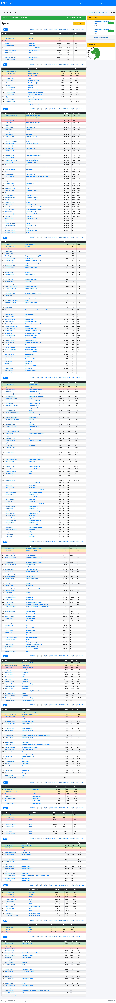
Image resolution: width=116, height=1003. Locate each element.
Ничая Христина (9, 174)
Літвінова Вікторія (11, 518)
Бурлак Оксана (10, 826)
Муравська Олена (10, 695)
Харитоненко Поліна (11, 172)
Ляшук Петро (9, 630)
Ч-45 (78, 29)
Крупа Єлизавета (10, 511)
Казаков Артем (10, 94)
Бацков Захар (9, 253)
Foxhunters (25, 665)
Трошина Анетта (10, 410)
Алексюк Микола (10, 298)
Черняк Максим (9, 312)
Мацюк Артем (9, 609)
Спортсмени (103, 3)
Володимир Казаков (11, 953)
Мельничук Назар (10, 875)
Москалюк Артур (10, 83)
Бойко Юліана (9, 794)
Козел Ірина (8, 216)
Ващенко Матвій (10, 90)
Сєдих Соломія (9, 41)
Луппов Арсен (9, 331)
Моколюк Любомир (10, 324)
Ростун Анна (9, 527)
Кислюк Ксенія (9, 667)
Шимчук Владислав (10, 338)
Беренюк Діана (9, 218)
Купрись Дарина (10, 798)
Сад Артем (8, 773)
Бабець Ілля (8, 599)
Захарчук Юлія (9, 136)
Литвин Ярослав (10, 265)
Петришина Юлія (11, 897)
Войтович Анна (9, 176)
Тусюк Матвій (9, 263)
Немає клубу (29, 258)
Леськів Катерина (10, 232)
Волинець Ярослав (10, 974)
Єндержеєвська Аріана (12, 436)
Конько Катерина (10, 686)
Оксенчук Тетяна (10, 455)
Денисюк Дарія (9, 698)
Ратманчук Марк (9, 267)
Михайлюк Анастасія (11, 200)
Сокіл (27, 172)
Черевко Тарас (9, 742)
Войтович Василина (11, 141)
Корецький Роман (10, 744)
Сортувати (78, 23)
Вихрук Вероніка (10, 494)
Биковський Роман (10, 607)
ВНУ (30, 908)
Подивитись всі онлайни (101, 37)
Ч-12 (43, 29)
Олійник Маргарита (11, 429)
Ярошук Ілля (8, 726)
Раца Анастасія (10, 522)
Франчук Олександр (11, 310)
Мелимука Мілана (10, 38)
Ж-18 (63, 29)
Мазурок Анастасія (11, 426)
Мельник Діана (9, 209)
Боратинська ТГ (33, 90)
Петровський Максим (11, 637)
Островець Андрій (10, 777)
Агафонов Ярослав (10, 597)
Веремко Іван (9, 871)
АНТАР (24, 983)
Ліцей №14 (32, 412)
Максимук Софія (10, 394)
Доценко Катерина (11, 904)
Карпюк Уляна (9, 52)
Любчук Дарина (10, 424)
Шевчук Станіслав (10, 723)
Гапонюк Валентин (10, 712)
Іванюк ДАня (8, 296)
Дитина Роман (9, 618)
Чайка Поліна (9, 536)
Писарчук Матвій (10, 639)
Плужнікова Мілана (10, 153)
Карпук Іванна (9, 691)
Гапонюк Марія (10, 415)
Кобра (31, 38)
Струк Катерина (10, 230)
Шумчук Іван (8, 850)
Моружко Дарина (10, 670)
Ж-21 (74, 29)
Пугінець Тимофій (10, 291)
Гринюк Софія (10, 452)
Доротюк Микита (10, 359)
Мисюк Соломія (9, 165)
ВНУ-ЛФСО (24, 859)
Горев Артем (9, 270)
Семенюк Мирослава (11, 529)
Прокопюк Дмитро (11, 71)
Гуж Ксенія (9, 464)
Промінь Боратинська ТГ (36, 94)
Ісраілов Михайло (10, 878)
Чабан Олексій (9, 602)
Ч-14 (51, 29)
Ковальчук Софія (10, 214)
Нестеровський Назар (11, 581)
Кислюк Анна (9, 48)
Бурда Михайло (10, 73)
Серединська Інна (11, 532)
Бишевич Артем (9, 623)
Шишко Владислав (10, 766)
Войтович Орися (10, 36)
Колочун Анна (9, 401)
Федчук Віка (9, 534)
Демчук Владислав (10, 714)
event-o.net (18, 1001)
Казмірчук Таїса (9, 134)
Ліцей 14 (31, 422)
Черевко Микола (10, 873)
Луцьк (30, 929)
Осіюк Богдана (10, 384)
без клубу (25, 695)
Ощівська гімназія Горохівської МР (37, 167)
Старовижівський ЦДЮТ (36, 92)
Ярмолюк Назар (9, 857)
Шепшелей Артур (10, 649)
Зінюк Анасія (8, 122)
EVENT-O (6, 2)
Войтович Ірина (10, 894)
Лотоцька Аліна (10, 901)
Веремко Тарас (9, 354)
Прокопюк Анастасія (11, 665)
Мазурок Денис (9, 728)
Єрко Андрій (8, 960)
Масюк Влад (8, 632)
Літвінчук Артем (9, 585)
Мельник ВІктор (9, 950)
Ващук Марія (9, 906)
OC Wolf (31, 36)
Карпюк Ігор (9, 927)
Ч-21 (82, 29)
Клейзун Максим (9, 866)
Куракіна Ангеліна (10, 169)
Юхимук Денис (9, 548)
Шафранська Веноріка (11, 186)
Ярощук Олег (8, 976)
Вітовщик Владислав (11, 553)
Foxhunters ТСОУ (34, 384)
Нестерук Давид (10, 347)
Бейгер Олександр (10, 574)
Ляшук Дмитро (9, 272)
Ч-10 (35, 29)
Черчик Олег (9, 929)
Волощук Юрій (9, 957)
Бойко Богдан (9, 738)
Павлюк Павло (9, 971)
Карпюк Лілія (9, 829)
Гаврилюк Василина (11, 160)
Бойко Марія (9, 490)
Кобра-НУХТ (36, 798)
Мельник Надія (10, 817)
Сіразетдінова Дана (11, 459)
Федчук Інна (9, 911)
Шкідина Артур (9, 978)
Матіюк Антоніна (10, 223)
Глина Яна (8, 391)
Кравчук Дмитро (10, 352)
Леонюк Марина (10, 515)
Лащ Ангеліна (9, 478)
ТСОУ (30, 398)
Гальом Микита (9, 735)
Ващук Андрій (9, 604)
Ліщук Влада (8, 207)
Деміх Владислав (10, 988)
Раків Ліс (29, 632)
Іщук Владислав (9, 946)
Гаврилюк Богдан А (10, 562)
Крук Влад (8, 345)
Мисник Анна (9, 433)
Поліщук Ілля (8, 763)
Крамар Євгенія (9, 202)
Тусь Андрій (8, 256)
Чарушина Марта (10, 476)
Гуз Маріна (9, 504)
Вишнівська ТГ (30, 127)
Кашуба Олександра (11, 469)
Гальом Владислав (10, 740)
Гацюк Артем (8, 583)
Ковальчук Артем (10, 305)
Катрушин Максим (10, 716)
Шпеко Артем (9, 279)
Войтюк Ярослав (10, 319)
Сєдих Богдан (9, 759)
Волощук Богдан (9, 854)
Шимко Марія (9, 422)
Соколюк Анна (9, 228)
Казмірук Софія (9, 146)
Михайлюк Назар (9, 752)
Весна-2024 (97, 12)
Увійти (112, 3)
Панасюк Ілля (9, 368)
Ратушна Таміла (9, 181)
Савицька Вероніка (10, 225)
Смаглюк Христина (11, 450)
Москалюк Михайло (10, 852)
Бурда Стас (8, 333)
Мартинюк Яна (9, 148)
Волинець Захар (10, 101)
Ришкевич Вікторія (10, 143)
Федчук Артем (9, 770)
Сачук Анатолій (9, 321)
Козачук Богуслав (10, 611)
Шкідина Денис (9, 869)
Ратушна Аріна (9, 162)
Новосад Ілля (8, 847)
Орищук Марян (9, 616)
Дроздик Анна (10, 908)
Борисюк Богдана (11, 492)
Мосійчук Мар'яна (11, 520)
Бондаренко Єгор (10, 246)
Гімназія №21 (30, 183)
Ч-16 (59, 29)
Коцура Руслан (9, 990)
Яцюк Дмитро (9, 730)
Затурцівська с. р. (34, 41)
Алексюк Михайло (10, 340)
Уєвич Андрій (9, 646)
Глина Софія (8, 204)
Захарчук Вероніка (10, 50)
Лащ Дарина (8, 129)
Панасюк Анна (9, 179)
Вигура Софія (9, 127)
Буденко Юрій (9, 983)
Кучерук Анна (9, 211)
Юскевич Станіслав (10, 288)
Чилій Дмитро (9, 845)
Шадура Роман (9, 969)
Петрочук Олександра (12, 412)
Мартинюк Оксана (10, 684)
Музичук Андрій (9, 569)
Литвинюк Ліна (10, 473)
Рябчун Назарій (10, 92)
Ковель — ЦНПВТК (34, 48)
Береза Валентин (10, 258)
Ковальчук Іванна (10, 389)
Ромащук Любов (10, 132)
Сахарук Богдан (9, 314)
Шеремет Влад (9, 373)
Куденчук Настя (9, 120)
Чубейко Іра (8, 672)
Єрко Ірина (9, 831)
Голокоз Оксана (10, 833)
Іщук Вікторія (8, 674)
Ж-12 (39, 29)
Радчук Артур (9, 571)
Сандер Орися (9, 155)
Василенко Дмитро (10, 721)
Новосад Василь (9, 967)
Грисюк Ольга (9, 501)
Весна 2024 (104, 12)
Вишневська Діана (11, 497)
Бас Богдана (9, 483)
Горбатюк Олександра (12, 431)
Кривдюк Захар (9, 274)
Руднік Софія (9, 195)
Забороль (32, 499)
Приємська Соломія (11, 398)
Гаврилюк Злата (10, 480)
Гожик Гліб (8, 244)
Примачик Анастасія (11, 791)
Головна (93, 3)
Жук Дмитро (8, 361)
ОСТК (29, 71)
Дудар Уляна (8, 125)
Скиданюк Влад (9, 567)
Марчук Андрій (9, 943)
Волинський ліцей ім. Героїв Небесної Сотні (35, 691)
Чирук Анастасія (10, 440)
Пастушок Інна (10, 462)
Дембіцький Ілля (9, 861)
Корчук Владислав (10, 564)
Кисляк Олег (8, 363)
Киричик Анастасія (10, 55)
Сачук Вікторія (9, 190)
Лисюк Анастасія (10, 197)
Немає (24, 693)
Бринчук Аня (8, 789)
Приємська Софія (10, 677)
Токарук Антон (9, 644)
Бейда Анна (9, 485)
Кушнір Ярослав (10, 87)
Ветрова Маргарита (11, 115)
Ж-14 (47, 29)
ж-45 (66, 29)
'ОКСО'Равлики (26, 854)
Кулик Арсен (8, 366)
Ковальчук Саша (10, 438)
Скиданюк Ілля (9, 719)
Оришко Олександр (11, 995)
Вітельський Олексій (11, 768)
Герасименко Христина (12, 419)
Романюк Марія (9, 803)
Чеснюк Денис (10, 76)
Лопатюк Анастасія (10, 57)
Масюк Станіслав (10, 761)
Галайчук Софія (9, 663)
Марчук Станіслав (10, 614)
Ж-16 (55, 29)
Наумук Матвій (9, 550)
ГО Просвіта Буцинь (28, 971)
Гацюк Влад (8, 593)
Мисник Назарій (9, 342)
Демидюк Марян (10, 590)
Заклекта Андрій (10, 955)
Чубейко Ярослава (11, 443)
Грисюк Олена (10, 499)
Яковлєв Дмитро (10, 284)
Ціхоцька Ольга (9, 183)
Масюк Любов (10, 445)
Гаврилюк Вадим (10, 293)
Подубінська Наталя (12, 915)
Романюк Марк (10, 78)
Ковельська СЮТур (32, 162)
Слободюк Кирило (10, 302)
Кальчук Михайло (10, 985)
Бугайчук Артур (9, 316)
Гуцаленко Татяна (11, 824)
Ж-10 (32, 29)
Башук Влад (8, 251)
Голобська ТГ (33, 55)
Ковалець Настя (9, 151)
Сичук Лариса (10, 822)
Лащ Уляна (8, 679)
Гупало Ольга (10, 892)
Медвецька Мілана (10, 59)
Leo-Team (32, 892)
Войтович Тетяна (10, 167)
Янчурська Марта (10, 693)
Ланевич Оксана (9, 681)
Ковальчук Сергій (10, 576)
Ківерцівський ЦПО (32, 143)
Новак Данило (9, 775)
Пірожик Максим (10, 335)
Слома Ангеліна (9, 139)
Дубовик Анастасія (10, 221)
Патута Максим (9, 962)
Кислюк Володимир (10, 628)
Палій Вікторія (9, 688)
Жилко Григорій (9, 281)
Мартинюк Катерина (11, 457)
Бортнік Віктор (10, 932)
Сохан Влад (8, 307)
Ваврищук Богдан (10, 747)
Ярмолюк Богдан (9, 749)
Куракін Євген (9, 864)
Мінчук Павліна (9, 45)
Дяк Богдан (8, 880)
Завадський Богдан (10, 557)
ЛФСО (30, 52)
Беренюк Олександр (12, 104)
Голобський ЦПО (33, 83)
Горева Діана (9, 403)
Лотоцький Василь (10, 349)
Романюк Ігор (8, 981)
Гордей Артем (9, 260)
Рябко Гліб (8, 277)
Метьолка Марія (10, 408)
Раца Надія (9, 525)
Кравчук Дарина (10, 466)
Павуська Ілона (9, 157)
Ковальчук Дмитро (10, 588)
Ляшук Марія (8, 796)
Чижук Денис (9, 370)
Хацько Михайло (9, 992)
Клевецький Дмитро (11, 286)
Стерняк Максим (9, 754)
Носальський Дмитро (11, 326)
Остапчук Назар (9, 859)
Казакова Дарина (11, 396)
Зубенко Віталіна (10, 506)
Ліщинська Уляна (10, 188)
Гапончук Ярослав (10, 356)
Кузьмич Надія (10, 387)
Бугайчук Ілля (9, 625)
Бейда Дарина (10, 487)
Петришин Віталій (10, 948)
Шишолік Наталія (10, 700)
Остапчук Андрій (10, 964)
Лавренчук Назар (10, 733)
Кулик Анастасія (10, 513)
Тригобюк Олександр (11, 300)
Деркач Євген (10, 97)
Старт (72, 17)
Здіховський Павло (10, 621)
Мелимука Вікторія (11, 899)
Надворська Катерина (12, 405)
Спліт (79, 17)
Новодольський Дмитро (12, 635)
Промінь (24, 962)
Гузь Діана (8, 118)
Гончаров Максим (10, 555)
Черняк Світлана (10, 815)
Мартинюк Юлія (10, 447)
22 (26, 146)
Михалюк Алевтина (10, 193)
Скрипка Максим (10, 328)
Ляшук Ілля (9, 85)
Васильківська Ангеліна (11, 801)
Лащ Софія (8, 43)
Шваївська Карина (11, 471)
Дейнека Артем (9, 578)
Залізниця (32, 43)
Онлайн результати (81, 3)
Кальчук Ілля (9, 80)
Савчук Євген (8, 756)
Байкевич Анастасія (11, 417)
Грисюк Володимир (10, 595)
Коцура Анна (9, 508)
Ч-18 (70, 29)
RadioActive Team (33, 80)
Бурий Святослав (10, 249)
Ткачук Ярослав (9, 642)
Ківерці (30, 87)
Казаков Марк (10, 99)
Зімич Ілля (8, 560)
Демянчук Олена (10, 819)
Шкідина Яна (9, 913)
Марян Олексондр (10, 651)
